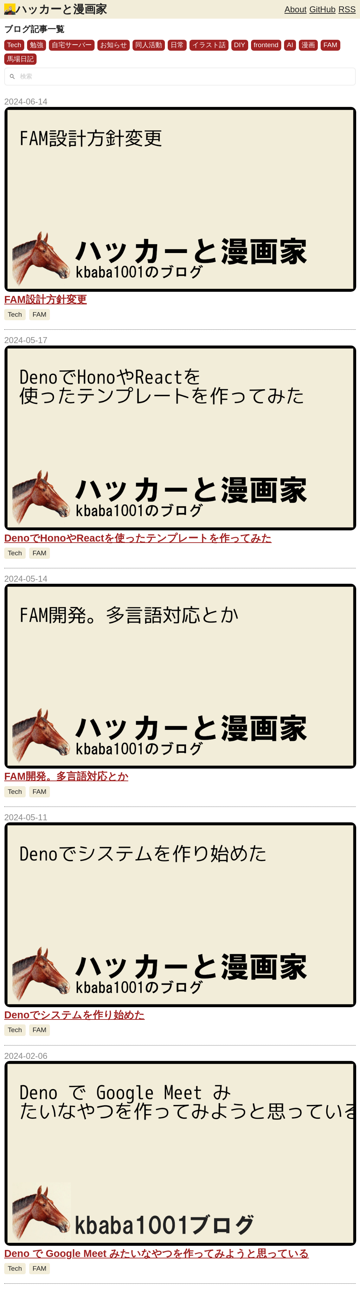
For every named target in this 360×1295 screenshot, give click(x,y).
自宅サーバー (72, 45)
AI (290, 45)
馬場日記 (20, 59)
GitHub (322, 9)
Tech (14, 45)
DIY (239, 45)
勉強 (36, 45)
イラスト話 (209, 45)
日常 (177, 45)
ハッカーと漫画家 (61, 9)
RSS (347, 9)
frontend (266, 45)
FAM (330, 45)
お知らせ (113, 45)
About (295, 9)
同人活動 (148, 45)
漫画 (308, 45)
